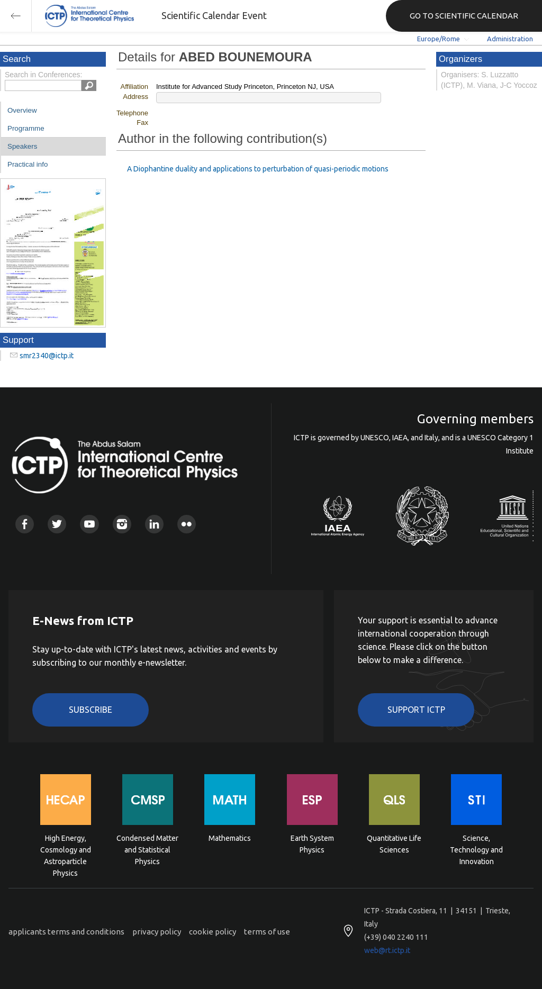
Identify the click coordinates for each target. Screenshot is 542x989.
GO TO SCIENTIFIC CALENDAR (464, 15)
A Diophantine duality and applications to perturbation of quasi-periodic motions (258, 169)
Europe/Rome (438, 38)
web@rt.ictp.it (387, 950)
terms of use (267, 931)
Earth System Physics (312, 844)
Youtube (89, 524)
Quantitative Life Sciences (394, 844)
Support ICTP (416, 709)
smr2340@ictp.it (47, 355)
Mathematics (230, 838)
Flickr (186, 524)
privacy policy (156, 931)
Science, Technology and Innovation (476, 849)
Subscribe (90, 709)
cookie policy (212, 931)
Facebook (24, 524)
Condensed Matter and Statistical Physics (147, 849)
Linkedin (154, 524)
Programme (25, 128)
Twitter (57, 524)
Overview (22, 110)
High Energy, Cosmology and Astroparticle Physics (65, 849)
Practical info (27, 164)
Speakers (22, 146)
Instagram (122, 524)
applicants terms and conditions (66, 931)
